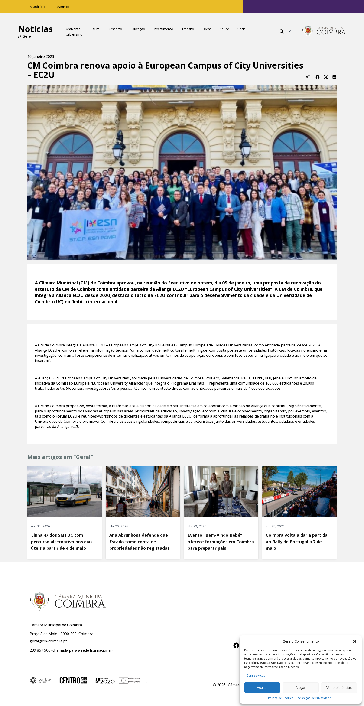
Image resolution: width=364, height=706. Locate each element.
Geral (27, 36)
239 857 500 (40, 650)
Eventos (63, 6)
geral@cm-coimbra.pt (48, 641)
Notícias (35, 29)
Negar (301, 688)
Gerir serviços (256, 675)
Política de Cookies (280, 698)
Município (38, 6)
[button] (354, 641)
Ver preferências (339, 688)
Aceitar (262, 688)
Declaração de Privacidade (313, 698)
